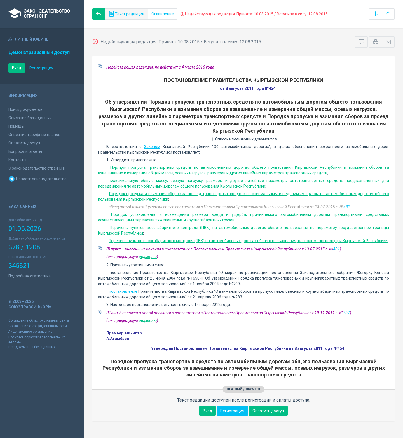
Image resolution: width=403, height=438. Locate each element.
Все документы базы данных (31, 347)
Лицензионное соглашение (30, 332)
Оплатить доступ (24, 143)
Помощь (16, 126)
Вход (16, 68)
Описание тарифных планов (34, 134)
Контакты (17, 160)
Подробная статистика (29, 276)
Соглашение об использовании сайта (38, 320)
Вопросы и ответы (25, 151)
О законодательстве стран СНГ (37, 168)
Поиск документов (25, 109)
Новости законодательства (37, 178)
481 (346, 207)
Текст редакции (126, 14)
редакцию (148, 256)
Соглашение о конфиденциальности (37, 326)
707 (346, 313)
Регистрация (41, 68)
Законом (152, 146)
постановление (123, 291)
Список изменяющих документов (243, 139)
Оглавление (162, 14)
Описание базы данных (29, 118)
